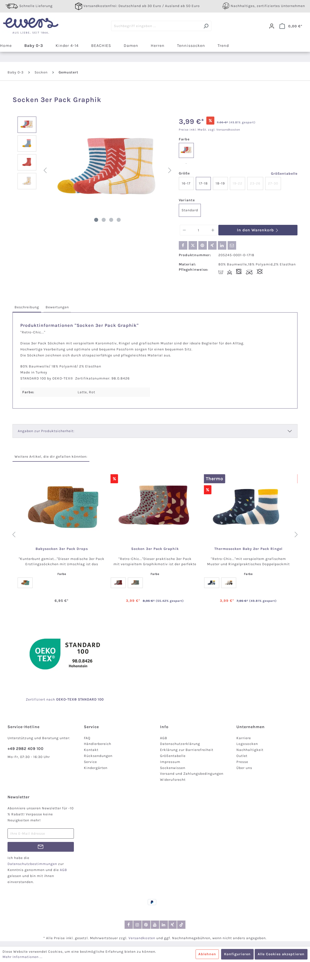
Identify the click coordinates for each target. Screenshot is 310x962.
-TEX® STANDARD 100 (85, 699)
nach (56, 699)
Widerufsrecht (173, 780)
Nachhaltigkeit (249, 750)
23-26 (255, 183)
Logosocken (247, 744)
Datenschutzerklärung (180, 744)
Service (90, 762)
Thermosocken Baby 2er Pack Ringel (248, 549)
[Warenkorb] (291, 26)
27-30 (273, 183)
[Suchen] (206, 26)
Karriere (243, 738)
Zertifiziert (36, 699)
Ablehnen (207, 954)
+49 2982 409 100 (26, 748)
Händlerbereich (97, 744)
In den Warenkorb (258, 230)
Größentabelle (284, 173)
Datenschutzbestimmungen (32, 864)
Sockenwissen (172, 768)
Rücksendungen (98, 756)
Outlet (241, 756)
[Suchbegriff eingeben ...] (156, 26)
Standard (190, 210)
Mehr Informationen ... (23, 957)
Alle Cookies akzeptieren (281, 954)
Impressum (170, 762)
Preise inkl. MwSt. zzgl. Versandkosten (209, 129)
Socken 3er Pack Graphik (155, 549)
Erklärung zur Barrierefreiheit (186, 750)
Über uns (244, 768)
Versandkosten (141, 938)
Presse (242, 762)
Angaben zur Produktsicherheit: (46, 431)
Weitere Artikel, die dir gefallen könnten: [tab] (51, 456)
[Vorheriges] (45, 170)
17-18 (203, 183)
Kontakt (91, 750)
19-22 (237, 183)
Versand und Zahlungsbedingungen (191, 774)
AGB (163, 738)
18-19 (220, 183)
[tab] (27, 307)
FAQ (87, 738)
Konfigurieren (237, 954)
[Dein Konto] (271, 26)
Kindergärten (95, 768)
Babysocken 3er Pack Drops (62, 549)
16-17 (186, 183)
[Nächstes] (170, 170)
